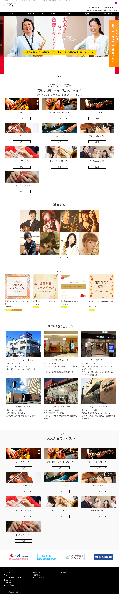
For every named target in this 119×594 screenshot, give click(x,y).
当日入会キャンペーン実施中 (44, 301)
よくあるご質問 (111, 10)
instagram (64, 572)
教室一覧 (91, 10)
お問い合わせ (10, 585)
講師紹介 (100, 10)
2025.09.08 (8, 307)
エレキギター (10, 580)
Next (112, 45)
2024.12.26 (64, 304)
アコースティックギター (13, 577)
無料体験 (8, 582)
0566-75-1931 (97, 7)
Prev (6, 45)
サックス (8, 575)
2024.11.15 (92, 307)
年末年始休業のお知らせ (69, 301)
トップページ (10, 572)
